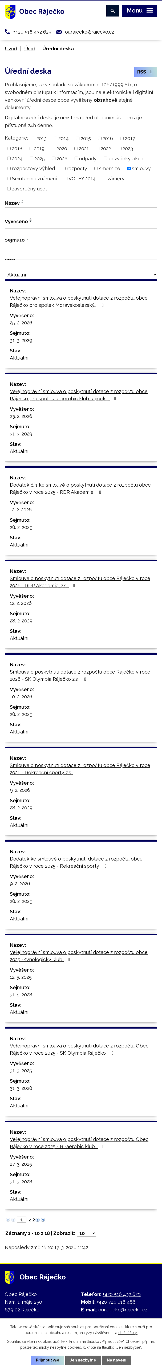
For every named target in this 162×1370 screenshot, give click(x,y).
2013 (42, 138)
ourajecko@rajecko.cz (89, 32)
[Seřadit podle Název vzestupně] (23, 200)
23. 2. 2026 (21, 416)
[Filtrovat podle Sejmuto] (81, 254)
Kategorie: (16, 138)
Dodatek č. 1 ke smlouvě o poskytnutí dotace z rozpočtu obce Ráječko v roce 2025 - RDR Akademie (80, 488)
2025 (39, 158)
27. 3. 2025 (21, 1164)
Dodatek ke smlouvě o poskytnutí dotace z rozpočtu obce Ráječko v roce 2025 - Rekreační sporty (76, 862)
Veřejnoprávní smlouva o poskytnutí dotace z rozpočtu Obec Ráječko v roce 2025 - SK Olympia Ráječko (79, 1049)
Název (12, 203)
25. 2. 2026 (21, 322)
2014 (63, 138)
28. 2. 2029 (21, 527)
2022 (106, 148)
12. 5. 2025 (21, 977)
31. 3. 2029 (21, 340)
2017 (130, 138)
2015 (86, 138)
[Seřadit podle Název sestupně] (23, 203)
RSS (146, 72)
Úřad (29, 48)
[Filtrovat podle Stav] (81, 274)
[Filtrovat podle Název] (81, 212)
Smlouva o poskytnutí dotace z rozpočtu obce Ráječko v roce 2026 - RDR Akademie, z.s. (80, 582)
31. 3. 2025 (21, 1070)
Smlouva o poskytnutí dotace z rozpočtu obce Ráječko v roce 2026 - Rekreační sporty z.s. (80, 769)
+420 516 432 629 (32, 32)
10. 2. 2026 (21, 696)
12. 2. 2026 (21, 509)
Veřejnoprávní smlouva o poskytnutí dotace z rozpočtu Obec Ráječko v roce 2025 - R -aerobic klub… (79, 1142)
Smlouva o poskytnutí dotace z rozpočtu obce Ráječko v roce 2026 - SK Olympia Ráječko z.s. (80, 675)
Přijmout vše (47, 1360)
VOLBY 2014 (82, 178)
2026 (62, 158)
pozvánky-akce (125, 158)
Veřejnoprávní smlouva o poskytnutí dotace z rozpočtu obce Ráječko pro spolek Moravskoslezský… (79, 301)
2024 (17, 158)
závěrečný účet (29, 188)
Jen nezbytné (83, 1360)
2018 (17, 148)
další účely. (127, 1333)
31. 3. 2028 (21, 1088)
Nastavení (116, 1360)
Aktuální (19, 358)
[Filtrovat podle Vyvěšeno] (81, 234)
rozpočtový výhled (33, 168)
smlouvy (141, 168)
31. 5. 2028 (21, 994)
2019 (39, 148)
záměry (116, 178)
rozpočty (77, 168)
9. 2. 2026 (20, 790)
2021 (84, 148)
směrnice (109, 168)
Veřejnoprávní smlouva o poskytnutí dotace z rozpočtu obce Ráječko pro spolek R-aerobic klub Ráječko (79, 395)
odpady (87, 158)
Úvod (11, 48)
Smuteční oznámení (34, 178)
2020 (61, 148)
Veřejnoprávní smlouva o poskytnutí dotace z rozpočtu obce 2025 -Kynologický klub (79, 955)
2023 (128, 148)
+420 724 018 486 (116, 1302)
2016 (108, 138)
